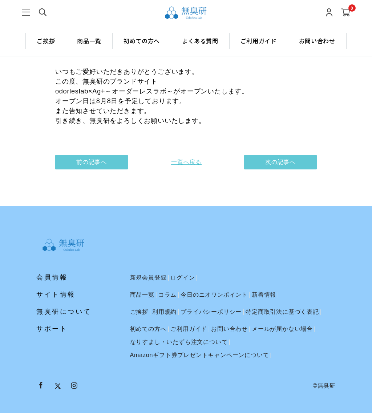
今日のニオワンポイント (214, 295)
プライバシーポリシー (211, 312)
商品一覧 (89, 40)
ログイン (182, 277)
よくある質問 (200, 40)
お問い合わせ (317, 40)
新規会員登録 (148, 277)
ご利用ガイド (258, 40)
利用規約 (164, 312)
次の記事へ (280, 162)
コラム (167, 295)
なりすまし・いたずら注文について (179, 342)
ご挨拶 (46, 40)
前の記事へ (91, 162)
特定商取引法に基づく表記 (282, 312)
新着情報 (264, 295)
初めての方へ (142, 40)
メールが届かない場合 (282, 329)
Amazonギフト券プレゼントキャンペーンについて (199, 355)
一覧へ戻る (186, 162)
